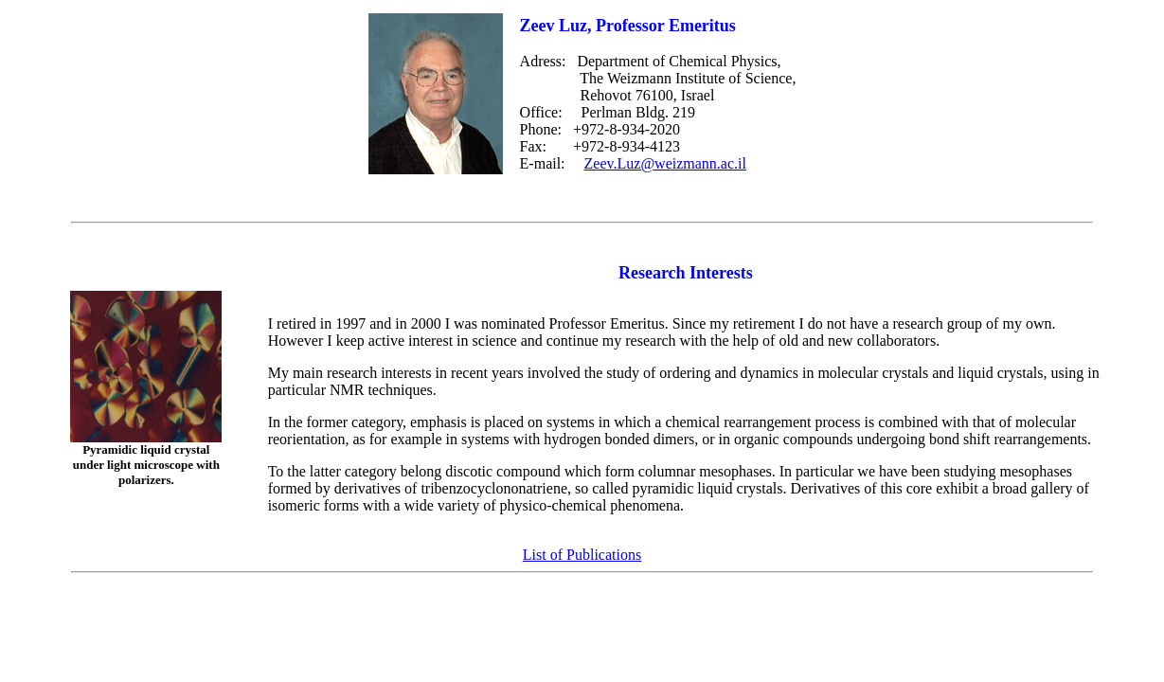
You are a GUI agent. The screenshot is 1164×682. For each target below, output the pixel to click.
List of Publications (582, 555)
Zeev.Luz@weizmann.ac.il (665, 163)
